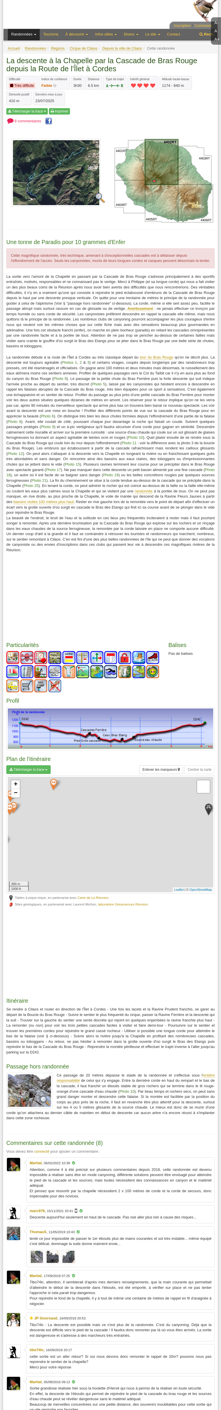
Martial (36, 1163)
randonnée (144, 491)
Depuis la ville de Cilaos (122, 48)
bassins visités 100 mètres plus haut (44, 502)
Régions (58, 48)
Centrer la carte (200, 770)
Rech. (206, 34)
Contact (173, 34)
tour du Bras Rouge (156, 357)
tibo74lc (37, 1350)
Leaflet (179, 889)
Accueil (14, 48)
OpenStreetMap (200, 889)
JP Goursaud (46, 1318)
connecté (41, 1151)
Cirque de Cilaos (83, 48)
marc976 (37, 1211)
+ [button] (16, 784)
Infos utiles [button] (106, 34)
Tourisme (50, 34)
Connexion (203, 25)
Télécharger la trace (27, 111)
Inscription (182, 25)
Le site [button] (152, 34)
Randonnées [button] (23, 34)
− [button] (16, 793)
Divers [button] (131, 34)
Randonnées (35, 48)
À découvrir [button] (76, 34)
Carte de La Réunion (92, 897)
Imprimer (59, 111)
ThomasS (38, 1232)
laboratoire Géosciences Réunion (123, 904)
